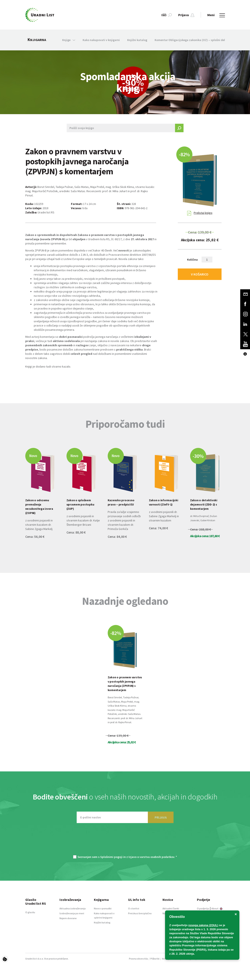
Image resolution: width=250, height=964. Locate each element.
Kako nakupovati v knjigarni (101, 40)
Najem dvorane (68, 918)
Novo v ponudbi (103, 908)
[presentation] (125, 841)
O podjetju (203, 908)
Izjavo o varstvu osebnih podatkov (151, 857)
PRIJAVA (161, 817)
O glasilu (30, 912)
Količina (192, 259)
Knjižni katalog (137, 40)
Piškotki (155, 958)
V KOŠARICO (199, 274)
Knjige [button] (68, 40)
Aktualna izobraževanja (72, 908)
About (216, 908)
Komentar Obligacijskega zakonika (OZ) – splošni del (190, 40)
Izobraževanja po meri (71, 913)
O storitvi (133, 908)
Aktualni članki (170, 908)
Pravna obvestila (138, 958)
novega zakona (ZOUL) (203, 925)
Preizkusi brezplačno (140, 913)
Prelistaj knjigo (199, 213)
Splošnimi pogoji (111, 857)
